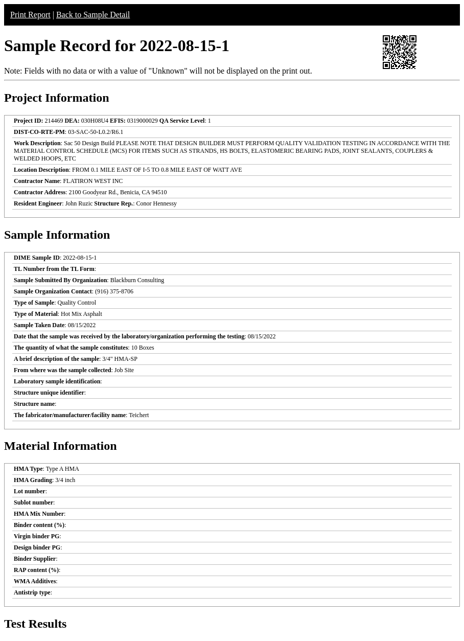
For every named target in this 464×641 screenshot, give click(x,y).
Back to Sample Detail (93, 14)
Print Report (30, 14)
